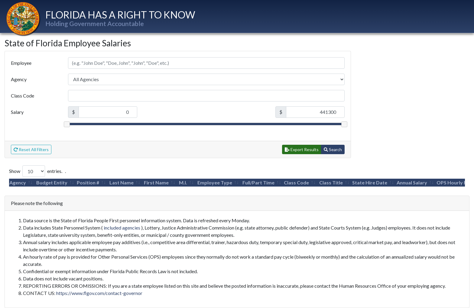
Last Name (121, 182)
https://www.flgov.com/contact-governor (99, 293)
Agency (19, 79)
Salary (17, 112)
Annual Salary (412, 182)
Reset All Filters (31, 149)
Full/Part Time (258, 182)
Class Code (22, 95)
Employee (21, 63)
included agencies (122, 227)
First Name (156, 182)
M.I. (183, 182)
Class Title (331, 182)
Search (333, 149)
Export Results (302, 149)
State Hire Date (369, 182)
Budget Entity (51, 182)
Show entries (35, 171)
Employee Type (214, 182)
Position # (88, 182)
